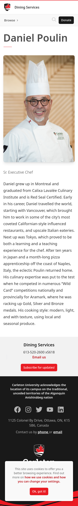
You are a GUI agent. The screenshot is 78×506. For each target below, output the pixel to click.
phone (43, 432)
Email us (39, 357)
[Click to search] (54, 20)
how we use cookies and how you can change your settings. (42, 479)
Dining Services (27, 7)
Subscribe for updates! (38, 367)
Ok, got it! (39, 491)
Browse (9, 20)
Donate (66, 20)
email (57, 432)
